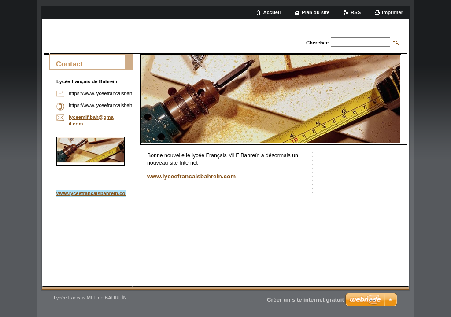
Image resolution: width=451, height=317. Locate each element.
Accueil (272, 12)
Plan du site (315, 12)
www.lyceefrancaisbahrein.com (191, 176)
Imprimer (392, 12)
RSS (356, 12)
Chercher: (317, 42)
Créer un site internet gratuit (305, 299)
